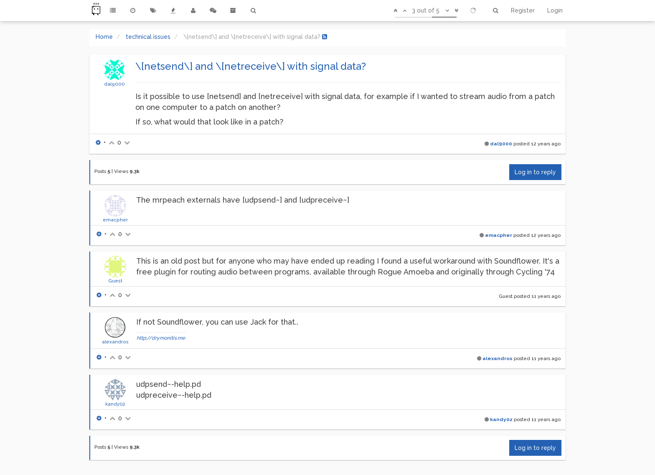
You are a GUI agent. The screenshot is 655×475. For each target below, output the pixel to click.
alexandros (115, 342)
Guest (115, 281)
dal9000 (114, 84)
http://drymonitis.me (161, 338)
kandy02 (115, 404)
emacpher (115, 220)
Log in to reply (535, 172)
